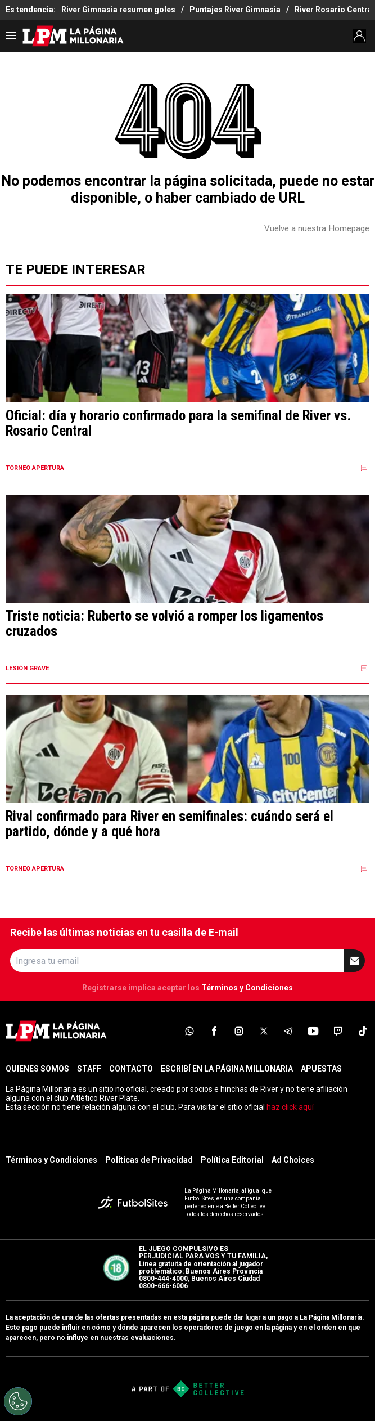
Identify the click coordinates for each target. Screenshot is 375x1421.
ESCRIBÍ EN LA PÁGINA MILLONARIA (227, 1068)
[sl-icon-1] (189, 1031)
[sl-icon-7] (338, 1031)
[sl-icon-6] (313, 1031)
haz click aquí (290, 1106)
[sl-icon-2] (214, 1031)
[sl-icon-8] (362, 1031)
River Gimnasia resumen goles (118, 9)
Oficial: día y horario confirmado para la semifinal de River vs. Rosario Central (178, 423)
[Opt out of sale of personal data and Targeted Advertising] (18, 1401)
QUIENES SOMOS (37, 1068)
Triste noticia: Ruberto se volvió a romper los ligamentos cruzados (164, 623)
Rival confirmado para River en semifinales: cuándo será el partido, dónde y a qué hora (169, 824)
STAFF (89, 1068)
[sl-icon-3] (239, 1031)
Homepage (349, 228)
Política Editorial (232, 1159)
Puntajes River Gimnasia (235, 9)
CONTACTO (131, 1068)
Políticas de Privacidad (149, 1159)
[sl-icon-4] (263, 1031)
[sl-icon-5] (288, 1031)
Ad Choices (293, 1159)
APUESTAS (321, 1068)
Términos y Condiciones (247, 987)
